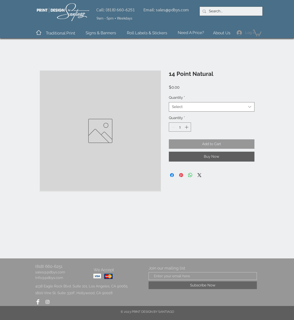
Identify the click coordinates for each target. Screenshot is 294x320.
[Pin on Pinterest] (181, 175)
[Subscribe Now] (203, 285)
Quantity (177, 97)
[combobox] (211, 107)
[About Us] (222, 33)
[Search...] (230, 11)
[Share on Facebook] (172, 175)
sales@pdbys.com (172, 9)
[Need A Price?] (191, 33)
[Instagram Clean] (47, 302)
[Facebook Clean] (38, 302)
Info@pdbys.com (49, 278)
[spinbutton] (180, 127)
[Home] (38, 32)
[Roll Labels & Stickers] (147, 33)
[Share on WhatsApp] (190, 175)
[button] (60, 33)
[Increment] (187, 127)
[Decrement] (173, 127)
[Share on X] (199, 175)
